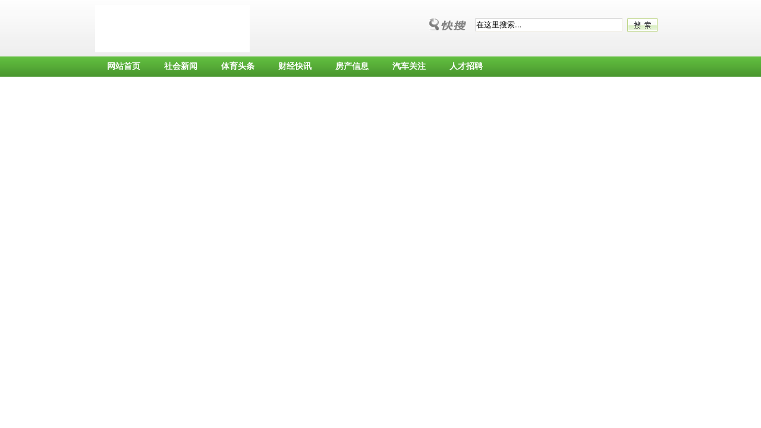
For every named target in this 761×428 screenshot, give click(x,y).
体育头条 (237, 66)
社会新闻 (180, 66)
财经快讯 (295, 66)
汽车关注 (409, 66)
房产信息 (352, 66)
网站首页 (123, 66)
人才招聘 (466, 66)
